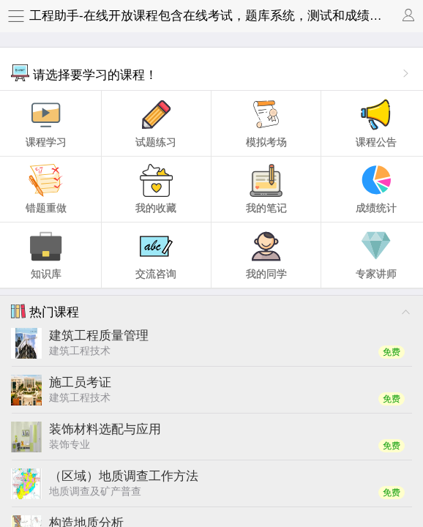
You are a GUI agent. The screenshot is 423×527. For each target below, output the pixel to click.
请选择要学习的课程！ (84, 73)
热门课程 (45, 311)
